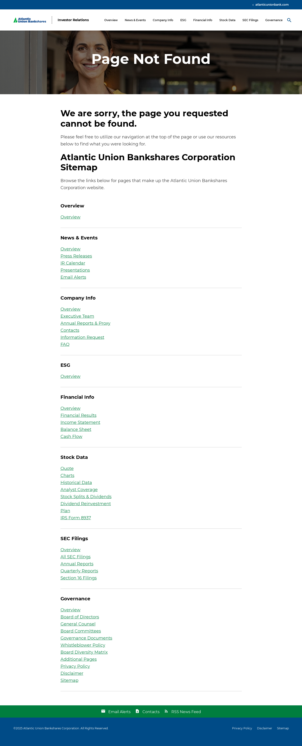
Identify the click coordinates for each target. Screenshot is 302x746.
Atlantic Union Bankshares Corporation (51, 735)
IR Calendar (72, 270)
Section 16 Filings (78, 584)
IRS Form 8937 (75, 524)
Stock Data (227, 20)
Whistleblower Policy (82, 652)
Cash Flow (71, 443)
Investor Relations (73, 20)
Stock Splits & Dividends (86, 503)
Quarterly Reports (79, 577)
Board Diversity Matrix (84, 659)
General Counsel (78, 630)
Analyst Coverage (79, 496)
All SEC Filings (75, 563)
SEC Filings (250, 20)
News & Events (135, 20)
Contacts (69, 337)
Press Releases (76, 263)
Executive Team (77, 323)
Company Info (163, 20)
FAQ (64, 351)
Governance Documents (86, 645)
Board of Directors (79, 623)
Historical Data (76, 489)
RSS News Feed (186, 718)
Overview (111, 20)
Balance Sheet (75, 436)
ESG (183, 20)
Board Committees (80, 638)
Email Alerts (73, 284)
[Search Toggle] (289, 19)
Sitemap (69, 687)
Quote (67, 475)
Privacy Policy (75, 673)
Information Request (82, 344)
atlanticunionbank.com (272, 4)
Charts (67, 482)
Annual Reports (76, 570)
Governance (273, 20)
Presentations (75, 277)
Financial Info (202, 20)
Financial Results (78, 422)
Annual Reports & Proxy (85, 330)
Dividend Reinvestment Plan (85, 514)
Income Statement (80, 429)
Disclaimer (71, 680)
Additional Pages (78, 666)
